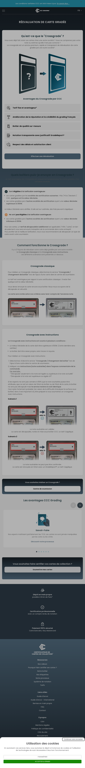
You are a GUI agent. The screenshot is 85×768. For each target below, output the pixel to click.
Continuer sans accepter (73, 739)
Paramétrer (42, 757)
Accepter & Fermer (42, 761)
